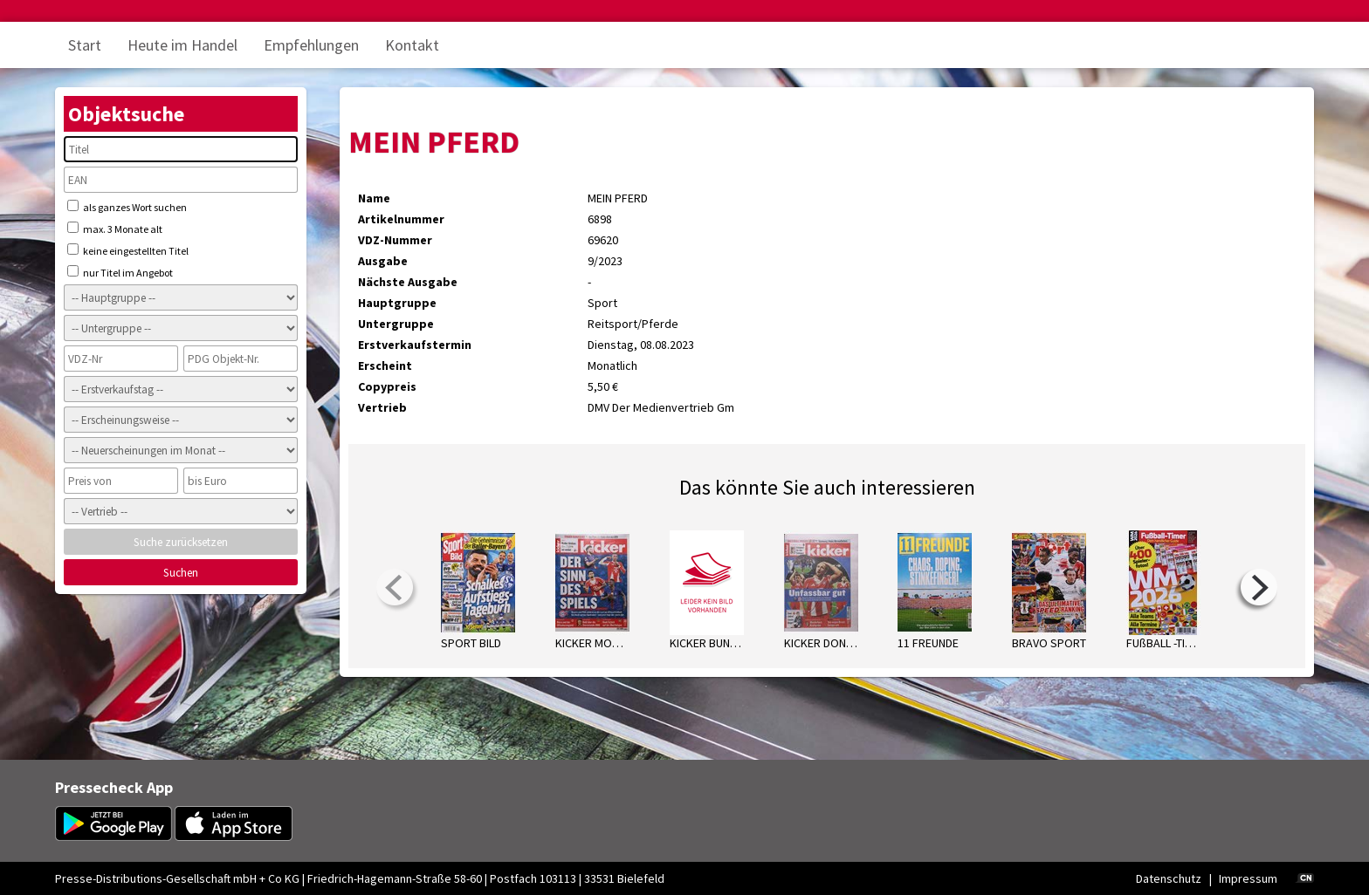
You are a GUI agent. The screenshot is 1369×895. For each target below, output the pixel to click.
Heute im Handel (182, 45)
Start (84, 45)
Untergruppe (396, 323)
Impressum (1248, 878)
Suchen (180, 572)
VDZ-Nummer (395, 240)
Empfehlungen (311, 45)
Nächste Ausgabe (407, 282)
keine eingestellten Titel (128, 250)
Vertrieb (382, 407)
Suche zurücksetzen (181, 542)
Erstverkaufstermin (414, 344)
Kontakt (412, 45)
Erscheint (385, 365)
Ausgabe (383, 261)
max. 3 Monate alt (114, 229)
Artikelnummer (401, 219)
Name (374, 198)
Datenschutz (1168, 878)
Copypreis (387, 386)
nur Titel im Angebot (120, 272)
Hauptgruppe (397, 303)
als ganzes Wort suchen (127, 207)
